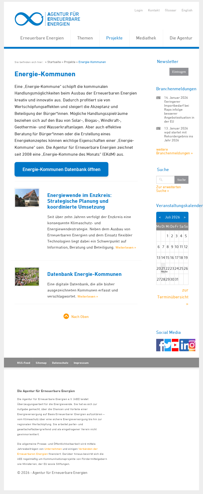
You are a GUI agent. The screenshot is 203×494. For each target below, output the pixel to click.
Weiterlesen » (126, 247)
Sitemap (41, 363)
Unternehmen (53, 448)
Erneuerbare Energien (42, 38)
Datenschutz (60, 363)
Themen (85, 38)
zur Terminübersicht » (172, 297)
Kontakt (154, 10)
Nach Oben (80, 316)
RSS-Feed (23, 363)
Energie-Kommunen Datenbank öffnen (61, 169)
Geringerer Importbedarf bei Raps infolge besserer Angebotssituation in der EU (179, 111)
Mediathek (146, 38)
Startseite (54, 62)
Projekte (114, 38)
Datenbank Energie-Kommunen (84, 274)
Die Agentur (181, 38)
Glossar (170, 10)
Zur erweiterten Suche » (168, 188)
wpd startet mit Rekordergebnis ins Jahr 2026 (178, 136)
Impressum (81, 363)
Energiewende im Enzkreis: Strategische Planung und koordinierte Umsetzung (79, 201)
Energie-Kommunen (92, 62)
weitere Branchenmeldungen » (174, 151)
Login (139, 10)
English (187, 10)
